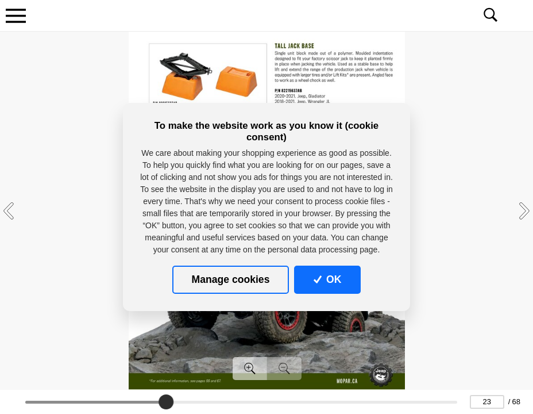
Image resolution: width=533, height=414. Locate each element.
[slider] (166, 401)
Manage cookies (231, 279)
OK (328, 279)
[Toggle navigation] (15, 15)
